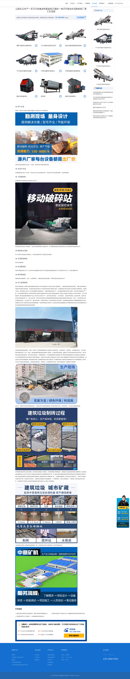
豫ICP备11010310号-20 (74, 675)
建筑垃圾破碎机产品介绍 (99, 107)
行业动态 (37, 657)
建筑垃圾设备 (51, 654)
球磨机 (13, 654)
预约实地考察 (125, 518)
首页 (66, 5)
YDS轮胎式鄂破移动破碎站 (103, 66)
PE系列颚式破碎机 (16, 662)
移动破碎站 (50, 662)
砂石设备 (50, 659)
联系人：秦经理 (65, 654)
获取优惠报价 (74, 636)
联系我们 (101, 5)
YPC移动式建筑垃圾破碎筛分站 (103, 47)
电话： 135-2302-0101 (66, 657)
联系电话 (123, 524)
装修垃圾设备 (51, 657)
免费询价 (122, 507)
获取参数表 (125, 512)
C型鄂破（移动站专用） (18, 657)
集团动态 (37, 659)
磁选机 (13, 659)
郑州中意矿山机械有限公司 (59, 675)
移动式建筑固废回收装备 (103, 29)
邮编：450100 (64, 659)
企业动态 (94, 5)
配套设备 (50, 664)
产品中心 (72, 5)
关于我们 (80, 5)
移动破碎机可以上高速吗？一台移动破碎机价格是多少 (30, 616)
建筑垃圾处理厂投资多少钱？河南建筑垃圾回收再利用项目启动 (68, 613)
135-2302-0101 (60, 17)
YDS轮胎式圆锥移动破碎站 (103, 84)
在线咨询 (81, 17)
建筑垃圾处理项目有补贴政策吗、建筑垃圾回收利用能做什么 (32, 613)
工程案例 (87, 5)
